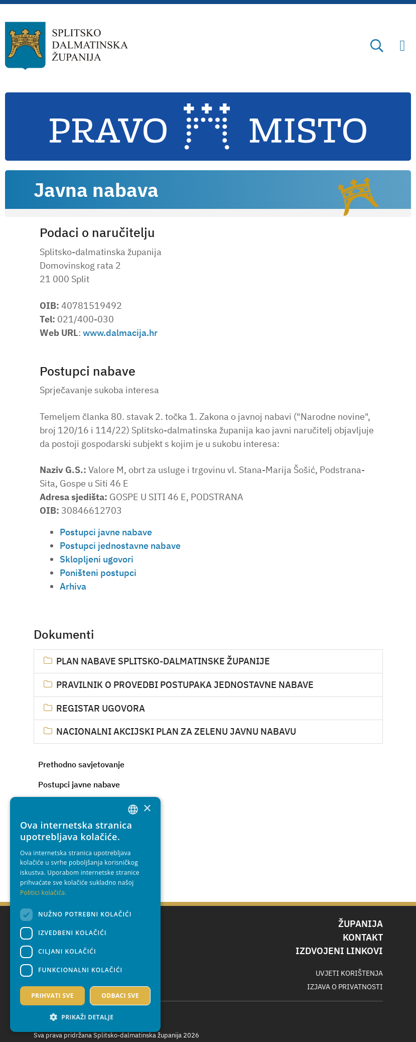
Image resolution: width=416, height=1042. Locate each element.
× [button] (147, 809)
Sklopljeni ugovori (96, 559)
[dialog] (85, 914)
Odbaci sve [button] (120, 995)
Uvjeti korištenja (349, 973)
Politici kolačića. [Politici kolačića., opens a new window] (43, 892)
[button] (85, 1017)
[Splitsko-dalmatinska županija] (66, 46)
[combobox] (133, 809)
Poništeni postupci (98, 572)
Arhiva (73, 586)
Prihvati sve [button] (52, 995)
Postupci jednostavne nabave (120, 545)
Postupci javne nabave (79, 784)
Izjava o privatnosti (345, 986)
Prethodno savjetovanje (81, 764)
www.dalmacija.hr (120, 332)
